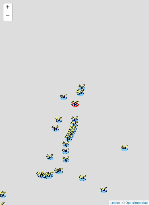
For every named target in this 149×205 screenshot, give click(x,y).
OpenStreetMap (136, 202)
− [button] (8, 16)
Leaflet (115, 202)
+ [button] (8, 7)
